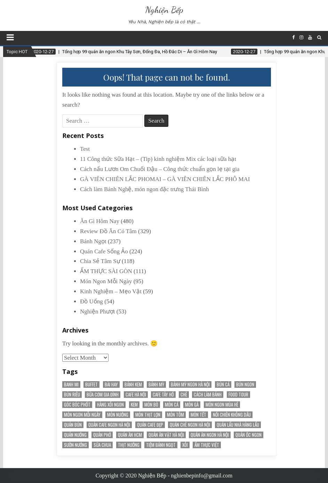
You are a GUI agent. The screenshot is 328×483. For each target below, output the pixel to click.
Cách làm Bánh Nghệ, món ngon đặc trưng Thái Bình (144, 189)
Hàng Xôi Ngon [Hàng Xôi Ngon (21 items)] (110, 404)
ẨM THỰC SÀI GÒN (106, 271)
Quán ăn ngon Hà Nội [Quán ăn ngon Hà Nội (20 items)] (210, 435)
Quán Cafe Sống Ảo (104, 251)
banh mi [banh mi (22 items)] (71, 384)
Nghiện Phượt (97, 311)
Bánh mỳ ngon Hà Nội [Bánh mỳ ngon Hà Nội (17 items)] (190, 384)
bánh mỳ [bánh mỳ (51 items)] (156, 384)
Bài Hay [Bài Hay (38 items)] (111, 384)
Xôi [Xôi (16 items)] (185, 445)
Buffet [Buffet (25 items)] (91, 384)
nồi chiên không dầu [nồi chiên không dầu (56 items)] (232, 414)
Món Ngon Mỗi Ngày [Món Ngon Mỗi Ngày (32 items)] (82, 414)
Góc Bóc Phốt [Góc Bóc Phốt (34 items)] (77, 404)
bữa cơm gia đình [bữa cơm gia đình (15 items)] (103, 394)
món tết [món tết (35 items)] (198, 414)
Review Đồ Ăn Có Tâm (108, 231)
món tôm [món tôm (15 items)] (175, 414)
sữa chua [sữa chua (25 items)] (102, 445)
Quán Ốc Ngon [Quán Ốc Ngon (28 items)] (248, 435)
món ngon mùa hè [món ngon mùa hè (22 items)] (222, 404)
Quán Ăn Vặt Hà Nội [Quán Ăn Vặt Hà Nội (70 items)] (166, 435)
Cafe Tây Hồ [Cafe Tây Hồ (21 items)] (163, 394)
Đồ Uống (91, 301)
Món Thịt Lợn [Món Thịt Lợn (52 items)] (147, 414)
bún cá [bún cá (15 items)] (223, 384)
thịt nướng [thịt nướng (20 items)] (128, 445)
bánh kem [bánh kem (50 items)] (133, 384)
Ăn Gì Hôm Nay (99, 221)
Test (85, 149)
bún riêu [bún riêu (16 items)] (72, 394)
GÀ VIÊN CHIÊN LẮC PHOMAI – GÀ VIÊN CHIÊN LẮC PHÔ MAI (165, 179)
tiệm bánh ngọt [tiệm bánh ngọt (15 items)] (161, 445)
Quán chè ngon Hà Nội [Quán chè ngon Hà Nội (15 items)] (190, 424)
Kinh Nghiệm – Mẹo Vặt (111, 291)
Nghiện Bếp (164, 9)
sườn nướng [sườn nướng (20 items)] (75, 445)
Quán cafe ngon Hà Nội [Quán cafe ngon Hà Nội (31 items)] (109, 424)
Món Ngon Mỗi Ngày (106, 281)
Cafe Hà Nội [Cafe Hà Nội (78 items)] (136, 394)
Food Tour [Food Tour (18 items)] (238, 394)
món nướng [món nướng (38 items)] (117, 414)
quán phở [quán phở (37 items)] (102, 435)
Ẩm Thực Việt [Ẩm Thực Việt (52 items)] (206, 445)
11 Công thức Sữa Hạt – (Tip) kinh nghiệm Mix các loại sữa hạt (158, 159)
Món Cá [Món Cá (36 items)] (171, 404)
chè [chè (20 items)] (184, 394)
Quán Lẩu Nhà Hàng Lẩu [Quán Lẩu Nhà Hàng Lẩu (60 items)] (238, 424)
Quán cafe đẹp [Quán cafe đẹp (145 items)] (150, 424)
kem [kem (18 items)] (134, 404)
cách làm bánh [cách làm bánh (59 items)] (208, 394)
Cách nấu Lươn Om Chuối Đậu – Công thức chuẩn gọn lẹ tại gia (160, 169)
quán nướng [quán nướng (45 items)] (75, 435)
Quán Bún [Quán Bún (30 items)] (73, 424)
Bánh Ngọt (93, 241)
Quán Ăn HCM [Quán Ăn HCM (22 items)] (130, 435)
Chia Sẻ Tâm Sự (100, 261)
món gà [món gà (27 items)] (192, 404)
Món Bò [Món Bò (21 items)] (151, 404)
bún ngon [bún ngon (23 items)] (245, 384)
